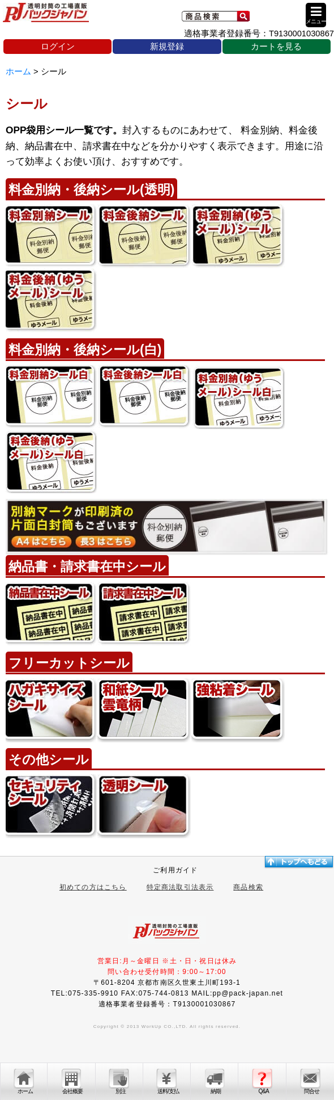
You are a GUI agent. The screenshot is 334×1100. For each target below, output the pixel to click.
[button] (316, 15)
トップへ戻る (298, 861)
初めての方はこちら (93, 887)
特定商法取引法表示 (180, 887)
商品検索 (248, 887)
